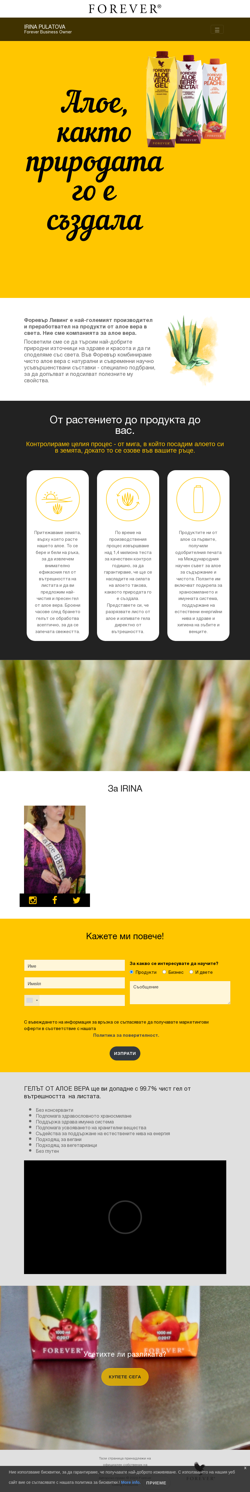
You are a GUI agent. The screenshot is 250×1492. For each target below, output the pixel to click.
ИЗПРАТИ (125, 1053)
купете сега (125, 1376)
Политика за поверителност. (125, 1034)
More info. (131, 1482)
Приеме (156, 1482)
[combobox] (32, 1000)
